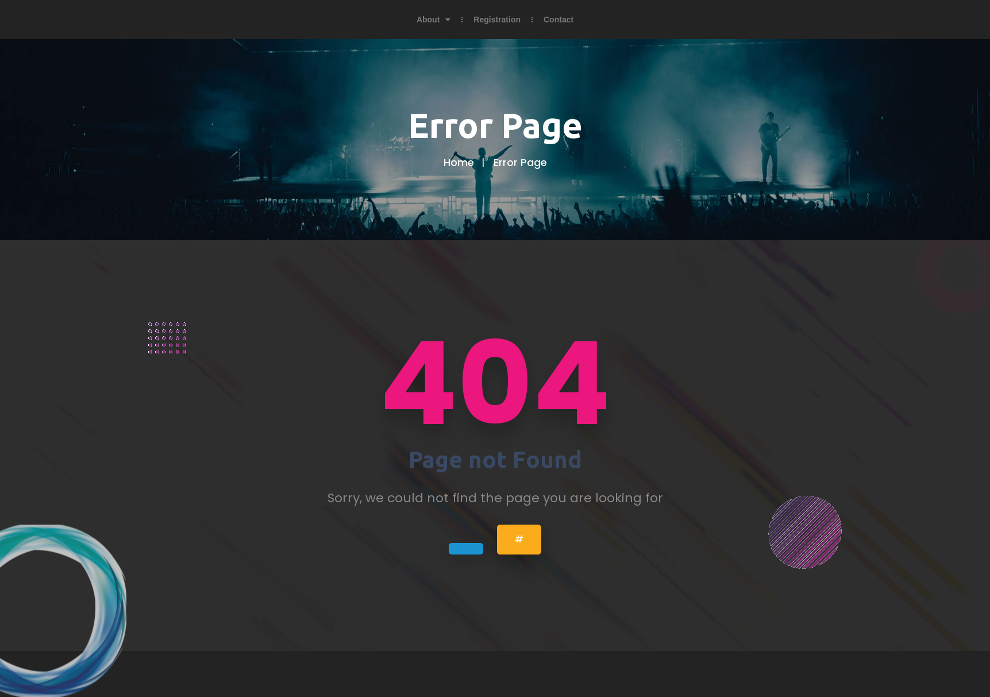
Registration (497, 19)
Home (459, 162)
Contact (558, 19)
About (433, 19)
